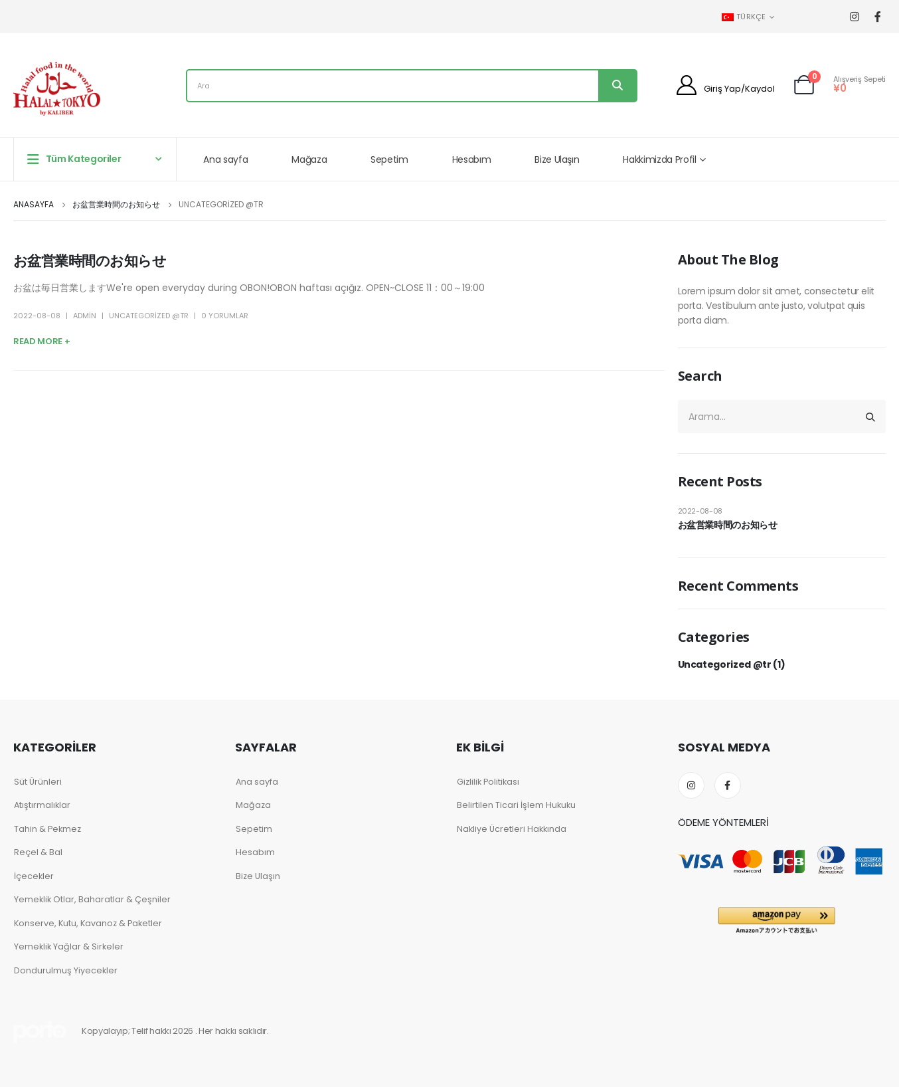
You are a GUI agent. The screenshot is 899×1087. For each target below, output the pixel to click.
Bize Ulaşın (556, 159)
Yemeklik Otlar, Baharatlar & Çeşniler (92, 899)
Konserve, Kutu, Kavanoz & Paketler (88, 923)
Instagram (691, 785)
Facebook (727, 785)
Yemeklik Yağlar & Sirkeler (68, 946)
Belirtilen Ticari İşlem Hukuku (516, 805)
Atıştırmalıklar (42, 805)
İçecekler (34, 876)
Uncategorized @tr (149, 315)
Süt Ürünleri (38, 781)
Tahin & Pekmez (47, 829)
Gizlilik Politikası (488, 781)
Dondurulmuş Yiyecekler (66, 970)
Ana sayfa (225, 159)
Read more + (41, 341)
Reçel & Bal (38, 852)
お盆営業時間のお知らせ (89, 260)
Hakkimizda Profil (659, 159)
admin (84, 315)
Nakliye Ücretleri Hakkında (511, 829)
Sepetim (389, 159)
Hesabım (471, 159)
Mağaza (309, 159)
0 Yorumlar (224, 315)
